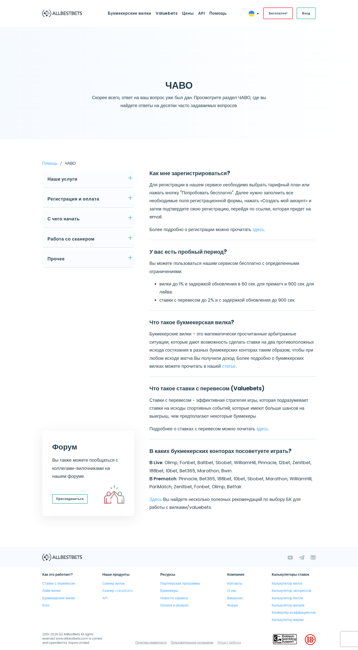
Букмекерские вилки (129, 13)
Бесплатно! (278, 13)
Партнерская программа (180, 583)
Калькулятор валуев (288, 605)
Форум (232, 605)
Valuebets (167, 13)
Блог (46, 605)
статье (228, 366)
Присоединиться (70, 499)
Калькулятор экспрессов (291, 590)
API (201, 13)
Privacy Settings (229, 642)
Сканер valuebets (117, 590)
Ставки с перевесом (58, 583)
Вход (306, 13)
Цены (188, 13)
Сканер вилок (113, 583)
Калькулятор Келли (287, 598)
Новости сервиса (174, 598)
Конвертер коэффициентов (294, 612)
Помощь (218, 13)
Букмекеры (169, 590)
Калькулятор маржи (288, 619)
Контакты (234, 583)
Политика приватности (151, 642)
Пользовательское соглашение (192, 642)
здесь (258, 229)
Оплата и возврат (174, 605)
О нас (231, 590)
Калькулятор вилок (287, 583)
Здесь (155, 499)
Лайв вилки (51, 590)
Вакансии (235, 598)
